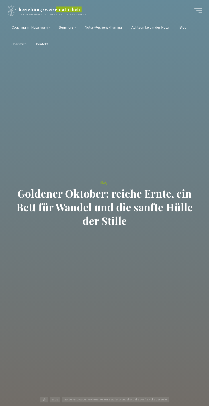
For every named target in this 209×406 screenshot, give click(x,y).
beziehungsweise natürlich (49, 9)
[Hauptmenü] (198, 10)
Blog (103, 182)
